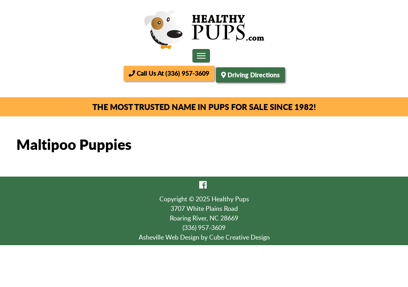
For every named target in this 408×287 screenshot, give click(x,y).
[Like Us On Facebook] (203, 184)
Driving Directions (254, 74)
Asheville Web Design (169, 237)
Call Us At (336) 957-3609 (169, 73)
